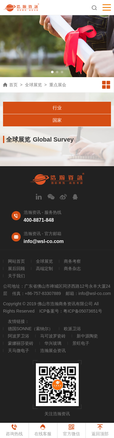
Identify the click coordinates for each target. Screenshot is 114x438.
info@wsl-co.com (44, 241)
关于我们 (16, 275)
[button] (52, 72)
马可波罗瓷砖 (53, 336)
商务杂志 (72, 268)
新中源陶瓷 (87, 336)
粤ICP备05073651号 (82, 311)
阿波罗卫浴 (18, 336)
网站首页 (16, 261)
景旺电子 (80, 343)
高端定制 (44, 268)
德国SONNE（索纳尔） (30, 328)
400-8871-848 (39, 220)
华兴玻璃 (52, 343)
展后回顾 (16, 268)
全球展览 (33, 84)
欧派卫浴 (72, 328)
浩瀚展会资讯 (53, 350)
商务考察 (72, 261)
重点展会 (57, 84)
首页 (13, 84)
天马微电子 (18, 350)
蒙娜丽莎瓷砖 (20, 343)
